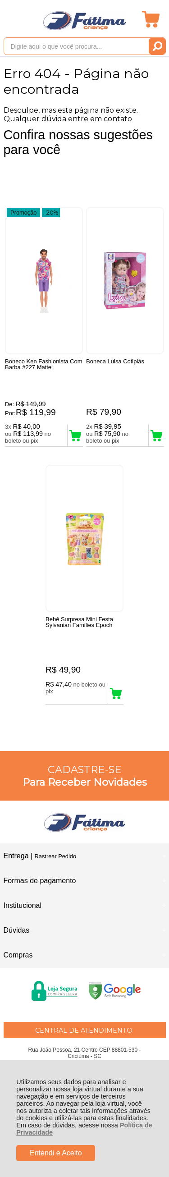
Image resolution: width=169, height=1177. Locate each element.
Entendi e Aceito (56, 1153)
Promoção (23, 212)
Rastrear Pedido (55, 856)
